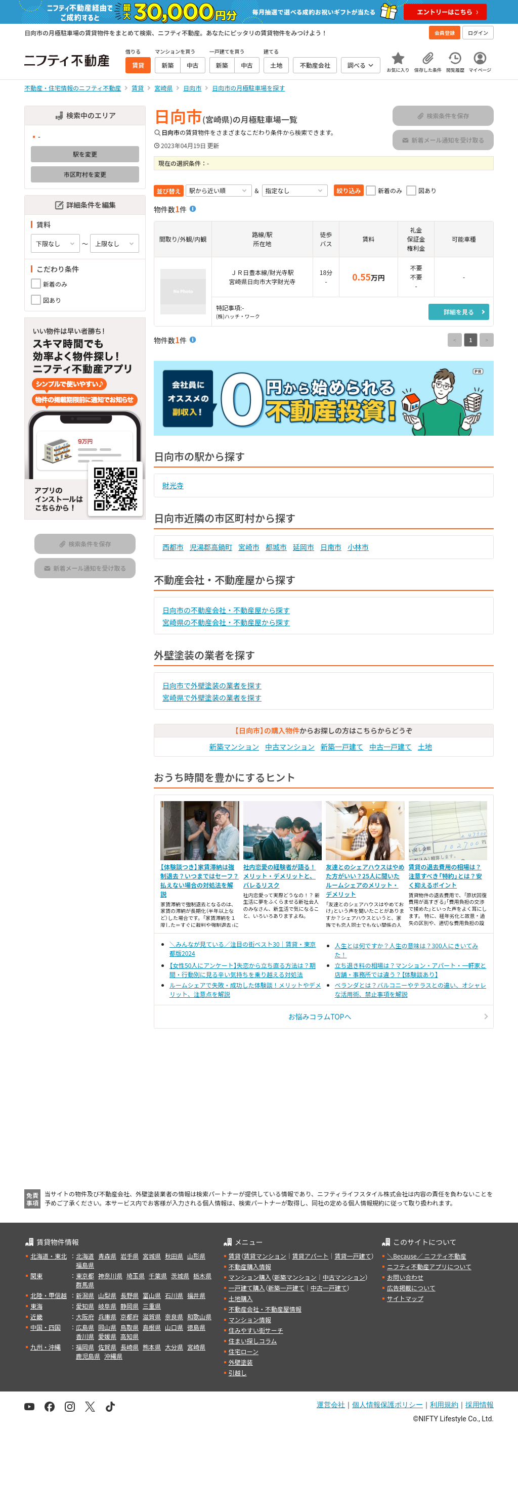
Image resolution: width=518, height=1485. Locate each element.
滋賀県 (152, 1316)
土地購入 (241, 1298)
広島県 (85, 1327)
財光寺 (173, 485)
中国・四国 (45, 1327)
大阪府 (85, 1316)
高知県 (129, 1336)
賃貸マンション (265, 1255)
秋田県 (174, 1255)
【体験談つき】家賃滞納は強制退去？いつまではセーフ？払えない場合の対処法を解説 (199, 880)
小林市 (358, 547)
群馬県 (85, 1284)
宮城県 (152, 1255)
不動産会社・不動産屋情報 (265, 1309)
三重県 (152, 1306)
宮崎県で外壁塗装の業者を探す (212, 697)
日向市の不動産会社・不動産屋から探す (226, 610)
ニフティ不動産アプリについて (429, 1266)
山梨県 (107, 1295)
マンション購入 (250, 1277)
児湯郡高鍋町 (211, 547)
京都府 (129, 1316)
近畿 (36, 1316)
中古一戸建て (390, 746)
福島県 (85, 1265)
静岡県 (129, 1306)
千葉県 (158, 1275)
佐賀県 (107, 1346)
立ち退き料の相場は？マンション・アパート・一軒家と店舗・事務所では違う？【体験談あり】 (411, 970)
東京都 (85, 1275)
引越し (238, 1372)
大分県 (174, 1346)
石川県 (174, 1295)
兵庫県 (107, 1316)
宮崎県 (196, 1346)
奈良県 (174, 1316)
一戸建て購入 (247, 1287)
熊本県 (152, 1346)
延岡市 (303, 547)
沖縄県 (113, 1356)
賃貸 (235, 1255)
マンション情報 (250, 1319)
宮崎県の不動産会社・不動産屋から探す (226, 622)
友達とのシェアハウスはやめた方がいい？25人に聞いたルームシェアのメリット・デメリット (365, 880)
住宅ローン (243, 1351)
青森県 (107, 1255)
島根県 (152, 1327)
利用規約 (444, 1405)
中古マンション (290, 746)
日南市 (330, 547)
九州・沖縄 (45, 1346)
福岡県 (85, 1346)
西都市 (173, 547)
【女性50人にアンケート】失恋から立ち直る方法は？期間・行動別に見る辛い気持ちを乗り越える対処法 (242, 970)
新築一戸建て (342, 746)
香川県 (85, 1336)
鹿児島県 (88, 1356)
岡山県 (107, 1327)
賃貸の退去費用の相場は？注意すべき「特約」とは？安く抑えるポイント (445, 875)
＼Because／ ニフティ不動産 (426, 1255)
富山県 (152, 1295)
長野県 (129, 1295)
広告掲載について (411, 1287)
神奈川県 (110, 1275)
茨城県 (180, 1275)
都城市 (276, 547)
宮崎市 (249, 547)
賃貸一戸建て (352, 1255)
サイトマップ (405, 1298)
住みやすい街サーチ (256, 1330)
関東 (36, 1275)
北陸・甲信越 (48, 1295)
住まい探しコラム (253, 1340)
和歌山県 (199, 1316)
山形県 (196, 1255)
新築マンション (234, 746)
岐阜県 (107, 1306)
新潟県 (85, 1295)
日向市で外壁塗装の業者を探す (212, 685)
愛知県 (85, 1306)
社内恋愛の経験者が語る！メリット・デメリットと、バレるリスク (279, 875)
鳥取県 (129, 1327)
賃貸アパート (310, 1255)
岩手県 (129, 1255)
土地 (425, 746)
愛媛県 (107, 1336)
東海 (36, 1306)
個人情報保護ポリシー (387, 1405)
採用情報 (479, 1405)
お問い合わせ (405, 1277)
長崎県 (129, 1346)
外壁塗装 (241, 1362)
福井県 (196, 1295)
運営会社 (331, 1405)
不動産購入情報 (250, 1266)
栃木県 (202, 1275)
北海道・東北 (48, 1255)
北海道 (85, 1255)
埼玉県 (135, 1275)
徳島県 (196, 1327)
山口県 (174, 1327)
